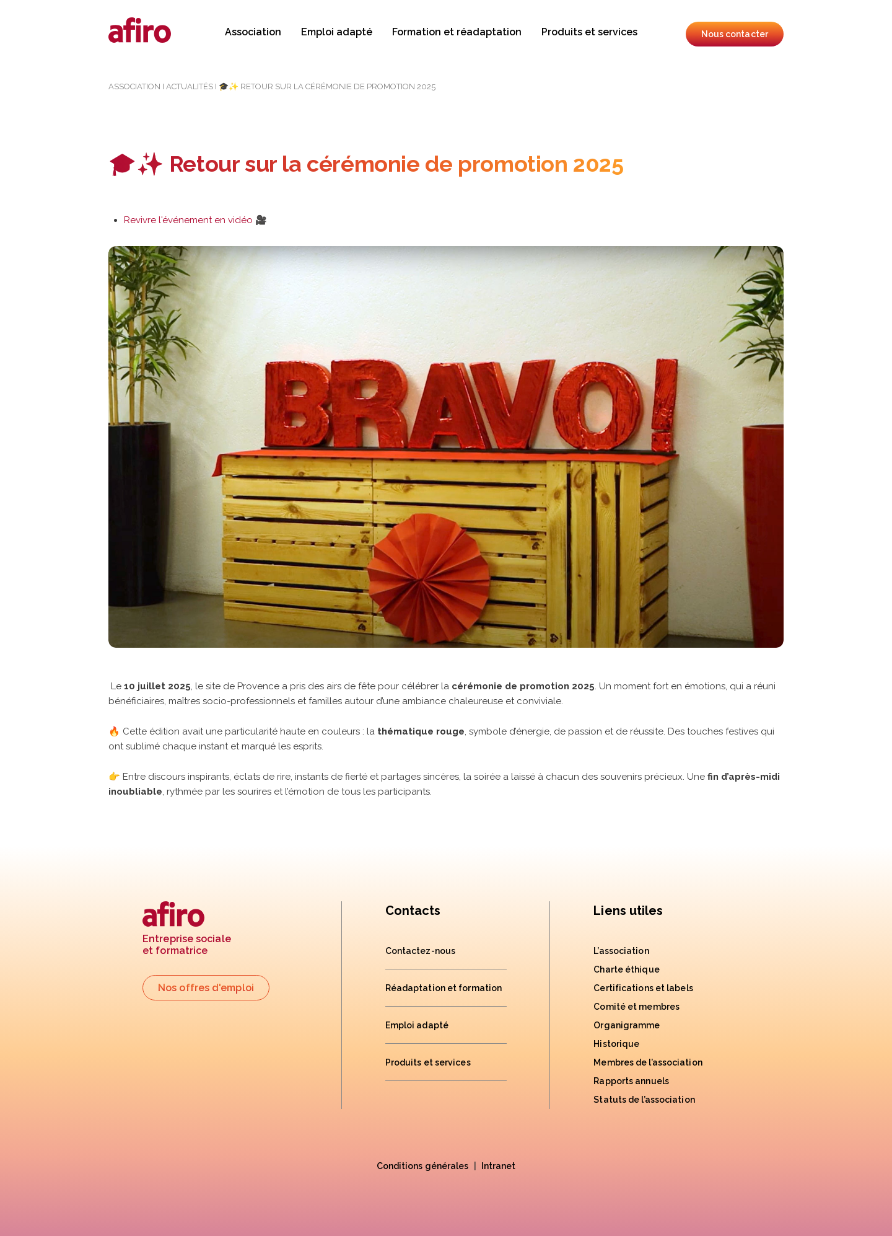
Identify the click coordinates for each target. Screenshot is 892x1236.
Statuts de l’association (643, 1100)
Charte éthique (626, 969)
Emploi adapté (336, 32)
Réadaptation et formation (443, 988)
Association (253, 32)
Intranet (498, 1166)
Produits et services (589, 32)
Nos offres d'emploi (206, 988)
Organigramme (626, 1025)
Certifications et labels (643, 988)
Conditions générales (423, 1166)
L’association (621, 951)
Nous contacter (734, 34)
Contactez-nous (420, 951)
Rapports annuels (631, 1081)
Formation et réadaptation (457, 32)
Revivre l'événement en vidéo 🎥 (195, 220)
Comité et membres (636, 1007)
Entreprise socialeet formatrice (186, 928)
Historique (616, 1044)
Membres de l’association (647, 1062)
